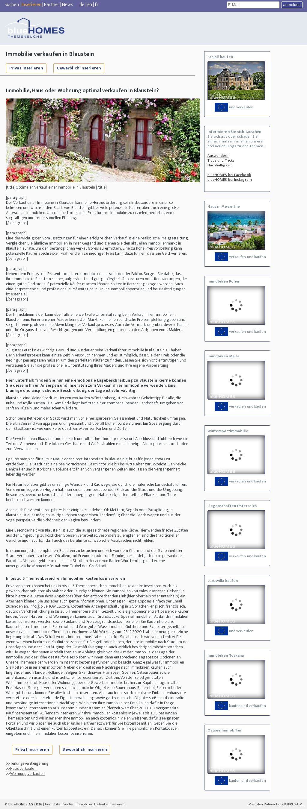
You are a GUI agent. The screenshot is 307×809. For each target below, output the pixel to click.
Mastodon (256, 804)
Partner (51, 5)
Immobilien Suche (59, 804)
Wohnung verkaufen (27, 773)
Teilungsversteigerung (29, 763)
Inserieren (31, 5)
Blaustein (87, 187)
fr (96, 5)
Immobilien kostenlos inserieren (100, 804)
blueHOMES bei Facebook (229, 174)
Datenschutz (273, 804)
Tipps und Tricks (221, 160)
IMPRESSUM (293, 804)
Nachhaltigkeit (219, 165)
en (89, 5)
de (81, 5)
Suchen (11, 5)
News (67, 5)
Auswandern (218, 155)
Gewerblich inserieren (79, 68)
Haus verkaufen (23, 768)
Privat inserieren (26, 68)
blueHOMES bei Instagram (229, 179)
